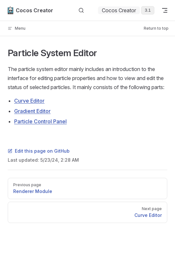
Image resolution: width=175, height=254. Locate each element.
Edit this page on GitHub (39, 151)
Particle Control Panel (40, 121)
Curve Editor (29, 100)
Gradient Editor (32, 111)
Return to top (156, 28)
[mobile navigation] (164, 10)
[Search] (81, 10)
